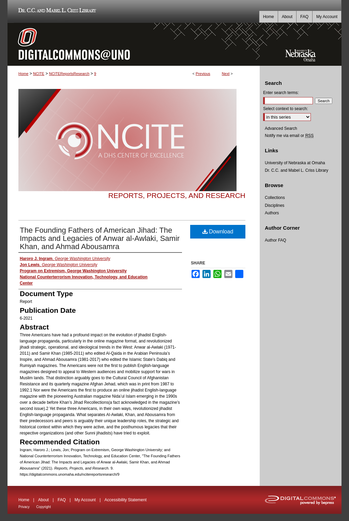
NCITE (38, 74)
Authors (272, 213)
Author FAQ (275, 240)
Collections (275, 197)
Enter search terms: (281, 92)
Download (217, 231)
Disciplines (274, 205)
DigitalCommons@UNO (133, 44)
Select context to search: (285, 108)
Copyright (43, 507)
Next (226, 74)
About (43, 499)
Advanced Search (281, 128)
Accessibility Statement (126, 499)
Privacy (24, 507)
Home (23, 74)
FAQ (62, 499)
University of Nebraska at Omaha (295, 162)
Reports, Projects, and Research (176, 195)
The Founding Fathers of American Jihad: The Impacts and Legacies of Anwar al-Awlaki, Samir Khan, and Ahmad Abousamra (100, 238)
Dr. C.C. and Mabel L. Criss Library (56, 11)
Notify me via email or (289, 135)
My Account (85, 499)
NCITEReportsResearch (69, 74)
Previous (203, 74)
